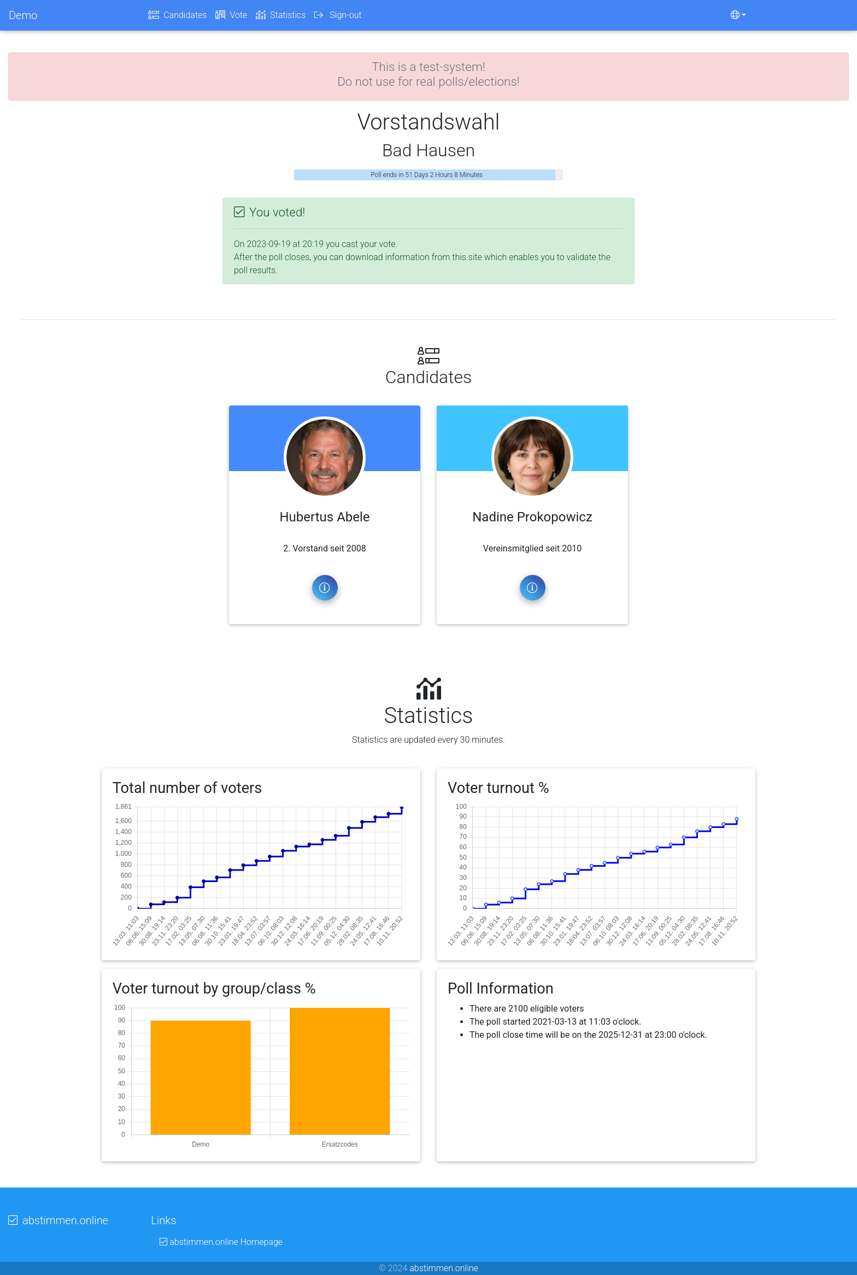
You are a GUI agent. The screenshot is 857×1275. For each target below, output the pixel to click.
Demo (23, 17)
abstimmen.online (443, 1268)
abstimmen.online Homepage (221, 1242)
